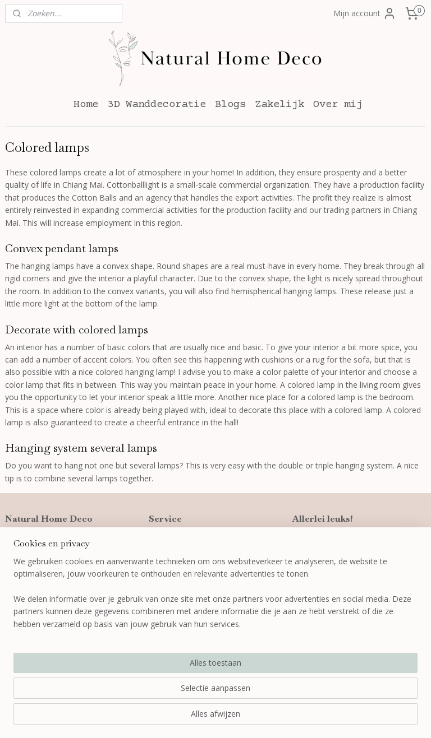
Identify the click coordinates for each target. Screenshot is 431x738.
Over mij (338, 104)
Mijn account (364, 13)
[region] (141, 674)
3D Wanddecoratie (156, 104)
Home (86, 104)
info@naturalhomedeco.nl (61, 578)
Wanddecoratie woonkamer (342, 565)
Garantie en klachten (186, 565)
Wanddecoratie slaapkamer (342, 578)
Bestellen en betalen (186, 540)
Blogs (230, 104)
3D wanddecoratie (325, 540)
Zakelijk (279, 104)
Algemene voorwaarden (192, 578)
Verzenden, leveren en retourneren (213, 552)
